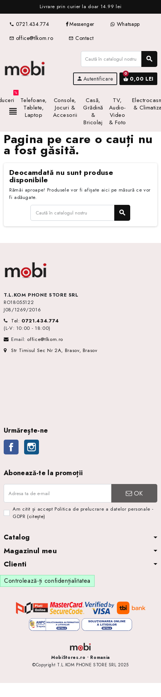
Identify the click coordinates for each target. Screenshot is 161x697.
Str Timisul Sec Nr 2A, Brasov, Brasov (51, 350)
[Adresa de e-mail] (57, 493)
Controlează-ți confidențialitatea (47, 580)
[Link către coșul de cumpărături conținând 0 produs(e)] (138, 78)
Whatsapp (125, 24)
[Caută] (119, 59)
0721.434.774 (29, 24)
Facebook (11, 447)
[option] (80, 7)
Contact (81, 38)
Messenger (80, 24)
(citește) (36, 516)
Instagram (31, 447)
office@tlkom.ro (31, 38)
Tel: (35, 320)
